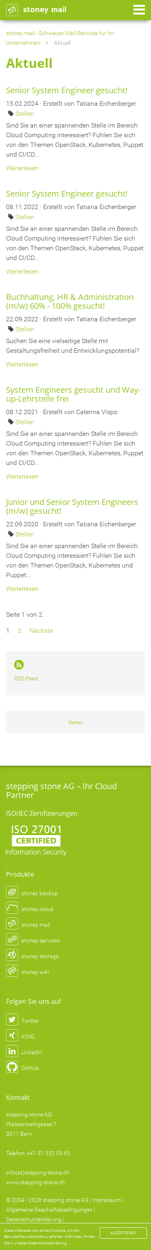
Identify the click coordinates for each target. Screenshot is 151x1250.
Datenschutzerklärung (34, 1219)
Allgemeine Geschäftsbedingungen (49, 1209)
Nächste (41, 630)
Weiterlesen (22, 168)
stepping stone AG (66, 1200)
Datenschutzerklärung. (48, 1243)
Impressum (106, 1200)
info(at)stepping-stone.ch (37, 1172)
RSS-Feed (26, 678)
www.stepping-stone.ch (35, 1182)
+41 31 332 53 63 (48, 1153)
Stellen (24, 113)
